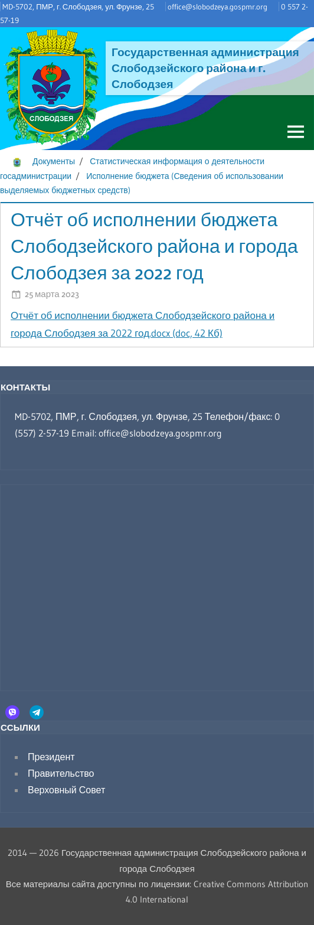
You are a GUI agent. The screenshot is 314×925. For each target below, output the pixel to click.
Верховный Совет (66, 790)
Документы (53, 161)
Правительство (61, 773)
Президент (51, 757)
